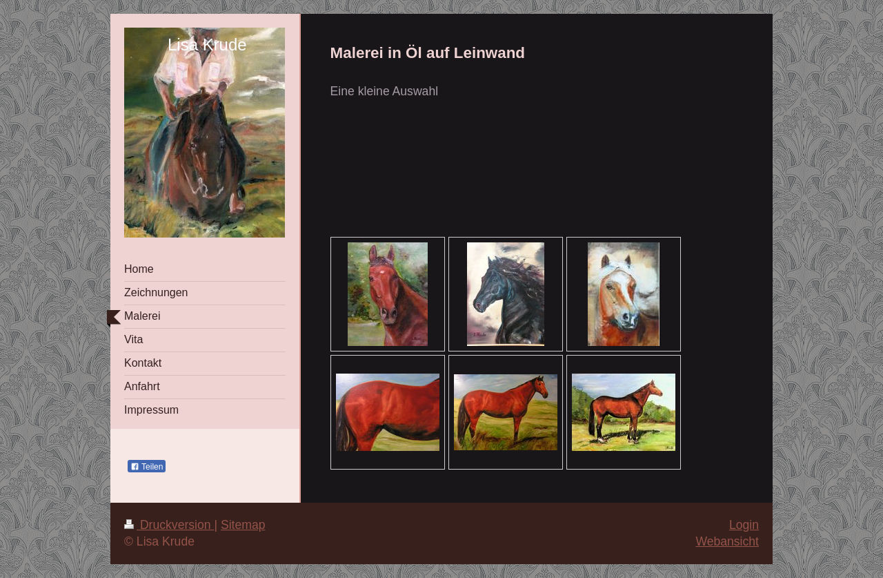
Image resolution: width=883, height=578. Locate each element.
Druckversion (169, 525)
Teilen (146, 467)
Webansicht (727, 541)
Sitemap (243, 525)
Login (744, 525)
